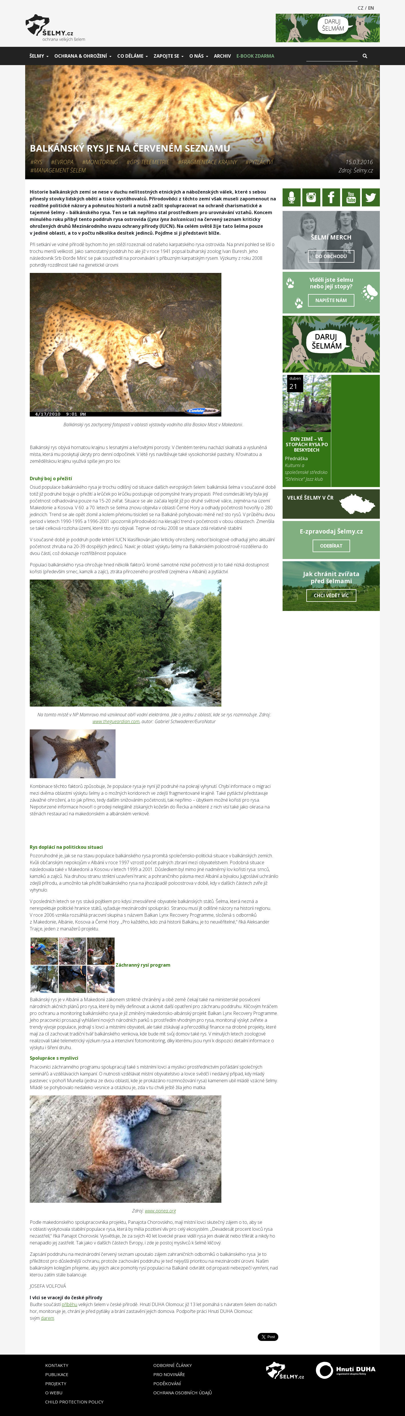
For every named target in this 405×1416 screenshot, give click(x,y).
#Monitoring (100, 162)
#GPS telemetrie (147, 162)
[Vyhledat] (332, 56)
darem (47, 1318)
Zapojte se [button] (166, 56)
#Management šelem (58, 170)
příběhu (69, 1304)
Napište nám (331, 300)
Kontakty (56, 1365)
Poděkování (167, 1383)
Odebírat (331, 546)
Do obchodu (331, 256)
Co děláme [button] (130, 56)
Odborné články (172, 1365)
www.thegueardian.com (116, 721)
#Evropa (62, 162)
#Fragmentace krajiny (207, 162)
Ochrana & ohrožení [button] (80, 56)
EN (371, 8)
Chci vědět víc (331, 595)
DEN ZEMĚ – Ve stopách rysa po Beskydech (307, 444)
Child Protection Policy (74, 1402)
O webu (53, 1392)
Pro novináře (169, 1374)
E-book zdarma (255, 56)
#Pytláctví (259, 162)
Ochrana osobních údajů (182, 1392)
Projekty (55, 1383)
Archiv (222, 56)
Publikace (56, 1374)
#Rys (36, 162)
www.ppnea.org (160, 1211)
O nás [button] (196, 56)
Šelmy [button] (36, 56)
